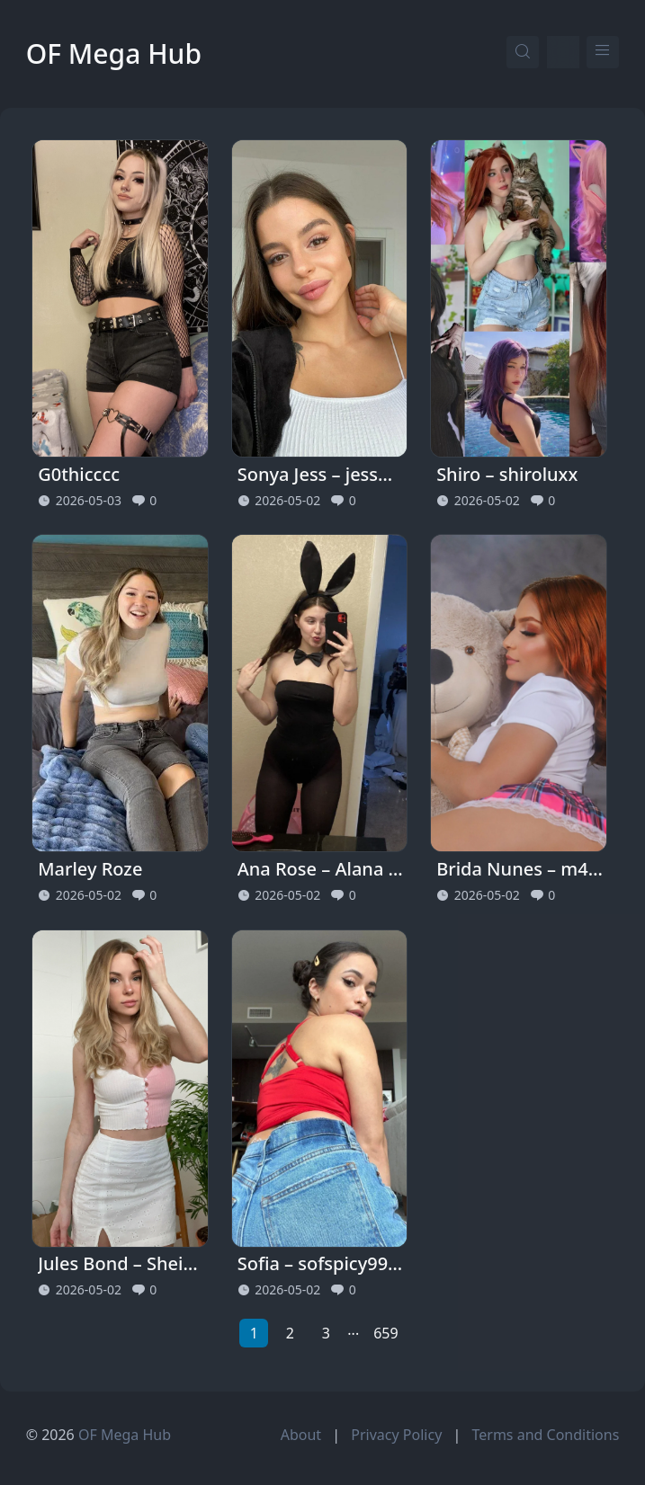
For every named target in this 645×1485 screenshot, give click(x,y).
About (301, 1435)
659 (385, 1333)
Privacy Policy (396, 1435)
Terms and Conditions (545, 1435)
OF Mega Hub (114, 53)
